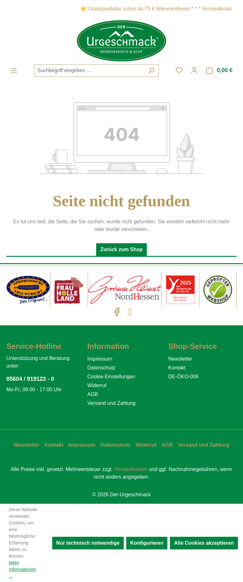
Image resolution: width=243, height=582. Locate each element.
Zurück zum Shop (121, 249)
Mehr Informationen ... (22, 569)
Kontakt (176, 367)
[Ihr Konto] (194, 70)
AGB (92, 394)
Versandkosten (130, 469)
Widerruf (96, 385)
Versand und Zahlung (111, 403)
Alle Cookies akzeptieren (204, 543)
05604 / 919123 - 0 (30, 379)
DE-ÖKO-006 (183, 376)
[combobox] (89, 70)
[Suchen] (151, 70)
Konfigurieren (147, 543)
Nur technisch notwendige (88, 543)
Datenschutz (101, 367)
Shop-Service (192, 346)
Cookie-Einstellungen (111, 376)
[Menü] (14, 70)
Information (108, 346)
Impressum (99, 359)
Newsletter (180, 359)
